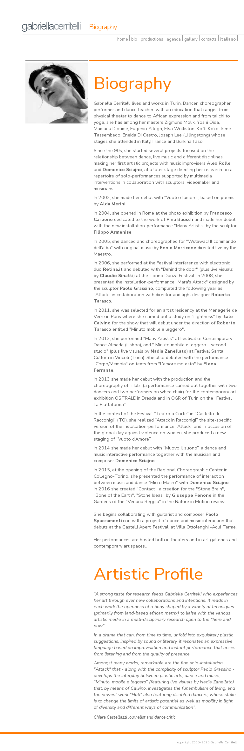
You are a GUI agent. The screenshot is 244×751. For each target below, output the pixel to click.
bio (134, 39)
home (122, 39)
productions (152, 39)
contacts (209, 39)
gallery (191, 39)
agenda (174, 39)
